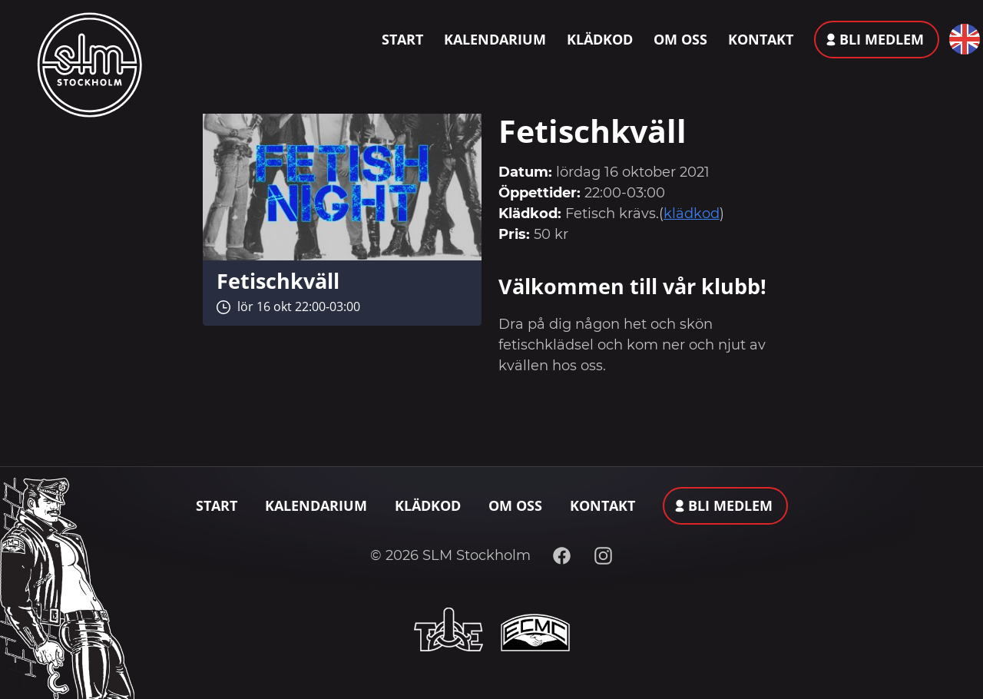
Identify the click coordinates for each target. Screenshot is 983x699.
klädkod (692, 213)
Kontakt (760, 39)
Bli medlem (881, 39)
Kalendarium (495, 39)
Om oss (680, 39)
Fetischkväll (278, 281)
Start (402, 39)
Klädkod (600, 39)
